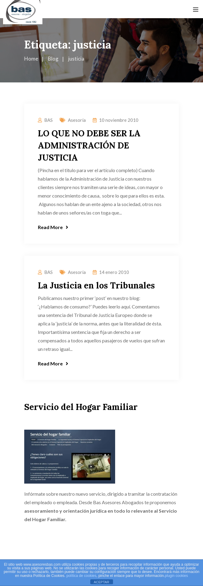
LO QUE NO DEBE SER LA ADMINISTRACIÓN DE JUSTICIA (89, 145)
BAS (48, 120)
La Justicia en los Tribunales (96, 285)
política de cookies (81, 576)
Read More (53, 227)
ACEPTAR (101, 582)
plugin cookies (176, 576)
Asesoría (77, 120)
